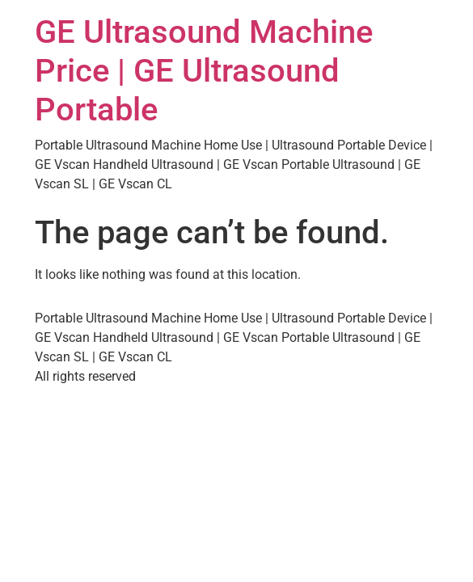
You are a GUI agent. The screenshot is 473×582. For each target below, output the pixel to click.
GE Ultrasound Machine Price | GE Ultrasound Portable (204, 71)
